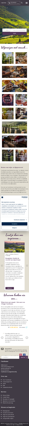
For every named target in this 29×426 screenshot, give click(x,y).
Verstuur (23, 357)
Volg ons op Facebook (8, 414)
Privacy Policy (6, 395)
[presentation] (2, 266)
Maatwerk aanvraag (8, 403)
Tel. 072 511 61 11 (5, 370)
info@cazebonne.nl (6, 368)
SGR (4, 385)
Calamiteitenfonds (7, 387)
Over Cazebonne (7, 379)
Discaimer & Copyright (8, 399)
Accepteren (14, 223)
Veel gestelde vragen (8, 418)
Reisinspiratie (6, 410)
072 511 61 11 (13, 2)
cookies (20, 204)
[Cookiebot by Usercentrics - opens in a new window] (21, 197)
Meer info (9, 288)
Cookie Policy (6, 397)
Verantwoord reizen (8, 412)
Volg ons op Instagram (8, 416)
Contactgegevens (7, 381)
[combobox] (18, 30)
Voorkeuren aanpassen (19, 219)
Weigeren (14, 227)
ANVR (4, 383)
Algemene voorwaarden (9, 401)
